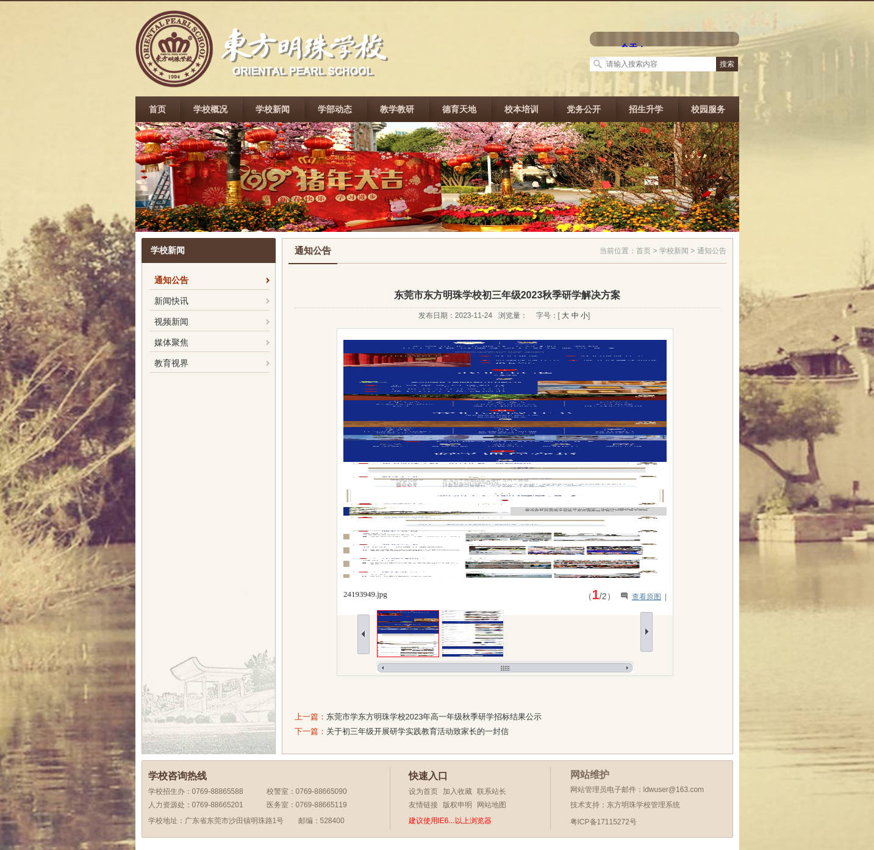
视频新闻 (171, 321)
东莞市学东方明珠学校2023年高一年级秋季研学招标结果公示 (434, 716)
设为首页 (423, 791)
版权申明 (457, 805)
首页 (157, 109)
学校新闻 (273, 109)
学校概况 (210, 109)
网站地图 (491, 805)
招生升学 (646, 109)
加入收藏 (457, 791)
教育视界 (171, 363)
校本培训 (521, 109)
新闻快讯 (171, 301)
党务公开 (584, 109)
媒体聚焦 (171, 342)
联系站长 (491, 791)
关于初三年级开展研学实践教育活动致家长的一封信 (417, 731)
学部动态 (335, 109)
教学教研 (397, 109)
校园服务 (708, 109)
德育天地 (459, 109)
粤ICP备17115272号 (603, 822)
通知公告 (171, 280)
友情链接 (423, 805)
